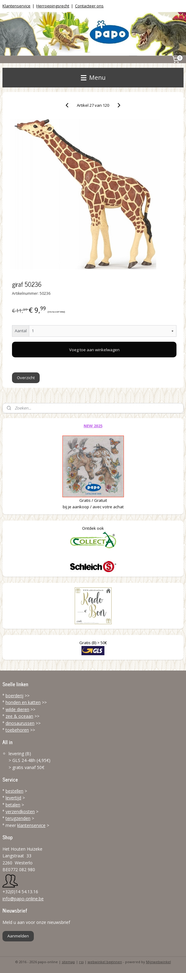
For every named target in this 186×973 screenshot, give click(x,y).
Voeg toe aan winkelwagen (94, 349)
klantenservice (31, 825)
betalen (13, 805)
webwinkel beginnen (105, 962)
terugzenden (18, 818)
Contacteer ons (89, 6)
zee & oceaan (19, 716)
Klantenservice (16, 6)
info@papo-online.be (23, 899)
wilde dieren (17, 709)
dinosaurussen (20, 723)
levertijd (13, 798)
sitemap (68, 962)
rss (81, 962)
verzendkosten (20, 811)
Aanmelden (18, 936)
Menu (93, 77)
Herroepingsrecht (52, 6)
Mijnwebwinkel (158, 962)
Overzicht (26, 377)
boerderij (14, 695)
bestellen (14, 791)
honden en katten (23, 702)
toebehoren (17, 730)
